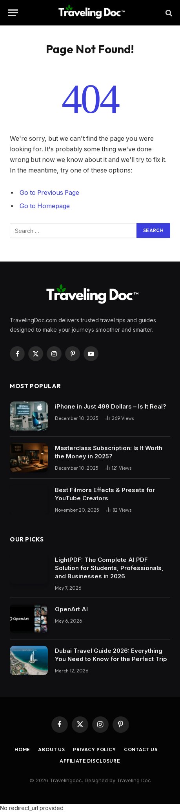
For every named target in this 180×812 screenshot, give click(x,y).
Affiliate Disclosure (90, 761)
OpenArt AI (71, 609)
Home (22, 749)
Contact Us (141, 749)
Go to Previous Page (49, 192)
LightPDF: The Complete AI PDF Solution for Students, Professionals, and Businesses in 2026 (109, 568)
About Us (51, 749)
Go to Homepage (45, 206)
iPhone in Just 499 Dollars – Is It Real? (110, 406)
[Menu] (13, 13)
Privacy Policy (94, 749)
